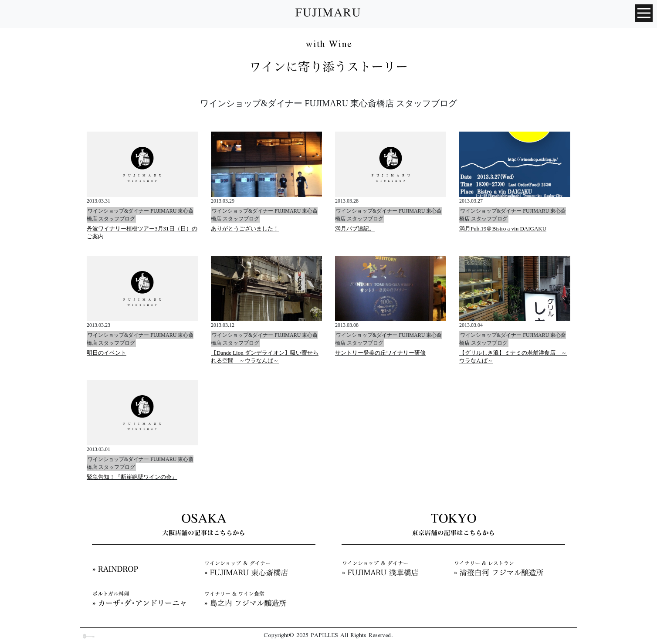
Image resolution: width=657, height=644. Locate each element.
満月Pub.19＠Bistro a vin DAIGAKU (502, 228)
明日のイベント (106, 352)
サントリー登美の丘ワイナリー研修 (380, 352)
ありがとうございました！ (245, 228)
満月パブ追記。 (355, 228)
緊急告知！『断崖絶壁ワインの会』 (132, 477)
